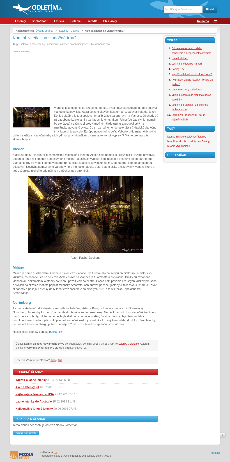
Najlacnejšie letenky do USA (34, 394)
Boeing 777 (178, 69)
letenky (202, 136)
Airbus (187, 141)
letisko (179, 141)
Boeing (206, 141)
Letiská (59, 21)
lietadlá (171, 141)
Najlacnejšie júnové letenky (34, 408)
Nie (60, 360)
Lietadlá (91, 21)
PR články (110, 21)
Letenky (20, 21)
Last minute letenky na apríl (187, 63)
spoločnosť (191, 136)
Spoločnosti (40, 21)
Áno (53, 360)
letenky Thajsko (176, 136)
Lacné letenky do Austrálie (33, 401)
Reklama (203, 21)
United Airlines (180, 58)
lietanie (171, 146)
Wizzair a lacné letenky (31, 379)
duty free (196, 141)
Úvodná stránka (44, 30)
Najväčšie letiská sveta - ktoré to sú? (192, 74)
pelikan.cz (55, 331)
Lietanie (75, 21)
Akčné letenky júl (27, 387)
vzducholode (183, 146)
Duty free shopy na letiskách (187, 89)
